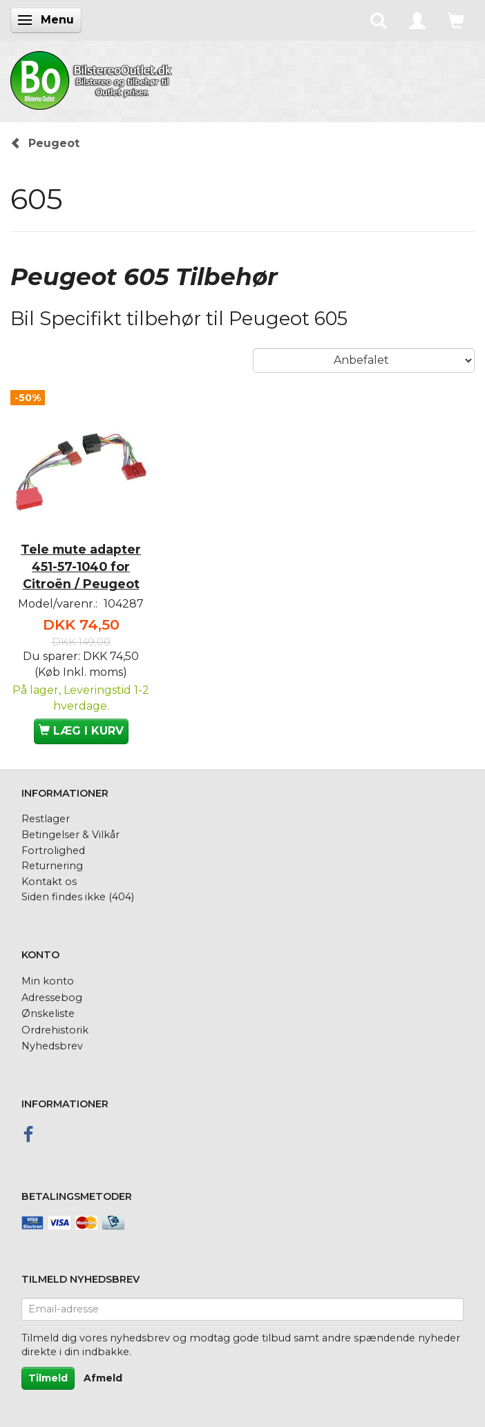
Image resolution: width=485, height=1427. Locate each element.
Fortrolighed (53, 850)
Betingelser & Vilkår (70, 834)
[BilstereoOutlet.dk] (93, 78)
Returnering (52, 866)
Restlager (45, 819)
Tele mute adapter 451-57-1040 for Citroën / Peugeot (81, 566)
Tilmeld (48, 1378)
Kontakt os (49, 881)
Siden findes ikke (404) (77, 897)
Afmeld (103, 1378)
